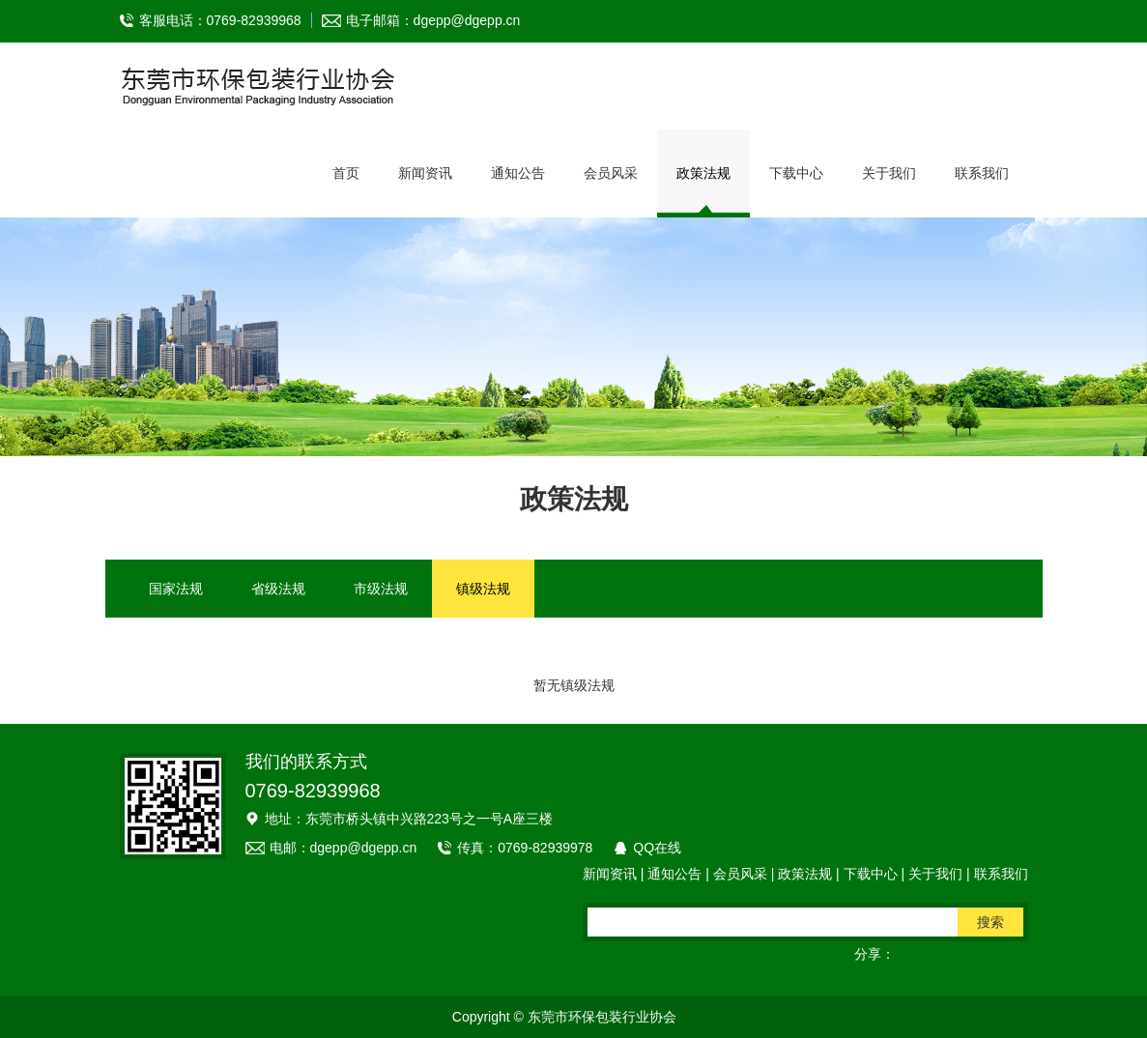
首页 (345, 173)
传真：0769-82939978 (524, 847)
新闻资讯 (425, 173)
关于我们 (889, 173)
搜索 (990, 922)
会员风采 (611, 173)
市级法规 (381, 588)
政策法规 (703, 173)
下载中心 (796, 173)
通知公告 (518, 173)
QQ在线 (657, 847)
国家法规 (176, 588)
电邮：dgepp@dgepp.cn (343, 847)
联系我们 (982, 173)
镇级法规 (483, 588)
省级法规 (278, 588)
